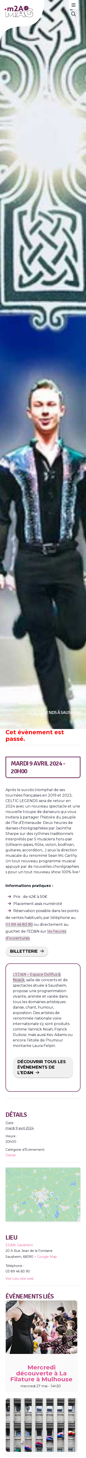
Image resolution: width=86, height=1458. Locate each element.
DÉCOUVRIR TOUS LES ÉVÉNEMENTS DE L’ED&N (41, 1067)
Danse (11, 1155)
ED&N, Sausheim (19, 1271)
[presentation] (41, 1353)
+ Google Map (45, 1283)
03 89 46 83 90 (19, 924)
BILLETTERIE (24, 951)
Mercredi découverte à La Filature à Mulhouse (41, 1399)
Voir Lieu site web (20, 1305)
